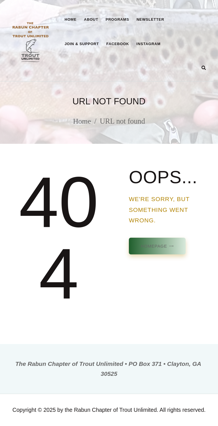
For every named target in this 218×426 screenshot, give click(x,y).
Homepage (154, 246)
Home (82, 121)
